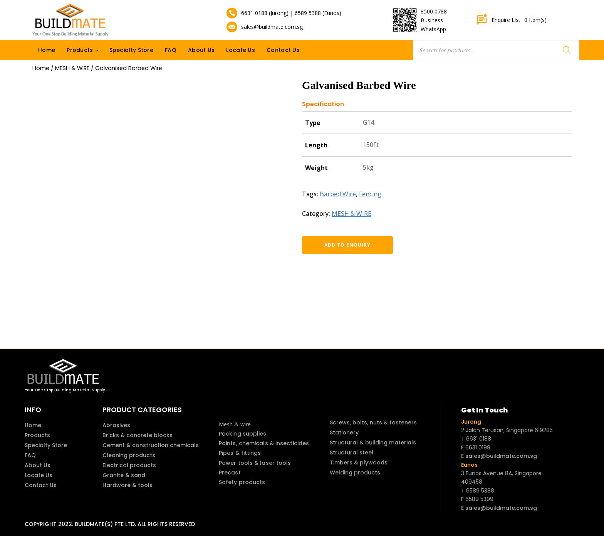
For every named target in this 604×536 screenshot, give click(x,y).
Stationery (344, 432)
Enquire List (511, 20)
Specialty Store (131, 50)
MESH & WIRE (72, 68)
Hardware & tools (127, 485)
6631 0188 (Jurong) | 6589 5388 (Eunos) (291, 13)
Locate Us (240, 50)
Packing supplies (243, 433)
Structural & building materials (373, 442)
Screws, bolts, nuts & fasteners (373, 422)
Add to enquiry (342, 245)
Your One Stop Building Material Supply (65, 390)
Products (80, 50)
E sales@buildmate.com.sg (499, 456)
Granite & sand (123, 475)
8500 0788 (434, 11)
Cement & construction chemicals (150, 445)
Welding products (355, 472)
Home (46, 50)
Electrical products (129, 465)
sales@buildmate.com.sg (272, 26)
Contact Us (283, 50)
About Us (201, 50)
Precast (230, 472)
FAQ (170, 50)
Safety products (242, 482)
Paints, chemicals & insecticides (264, 443)
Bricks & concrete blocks (137, 435)
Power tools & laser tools (255, 463)
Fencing (370, 194)
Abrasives (116, 425)
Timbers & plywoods (359, 462)
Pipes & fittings (240, 453)
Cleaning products (128, 455)
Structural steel (351, 452)
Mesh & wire (235, 424)
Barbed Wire (338, 194)
